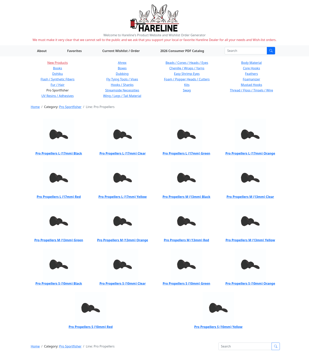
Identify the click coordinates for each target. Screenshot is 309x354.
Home (35, 107)
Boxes (122, 68)
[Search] (246, 50)
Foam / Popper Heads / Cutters (187, 79)
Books (57, 68)
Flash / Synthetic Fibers (57, 79)
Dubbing (122, 74)
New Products (57, 63)
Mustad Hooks (251, 85)
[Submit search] (271, 50)
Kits (186, 85)
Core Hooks (251, 68)
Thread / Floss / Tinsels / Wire (251, 90)
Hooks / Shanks (122, 85)
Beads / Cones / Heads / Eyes (187, 63)
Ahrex (122, 63)
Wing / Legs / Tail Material (122, 96)
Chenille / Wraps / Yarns (186, 68)
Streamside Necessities (122, 90)
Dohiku (57, 74)
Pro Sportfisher (70, 107)
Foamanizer (251, 79)
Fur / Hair (58, 85)
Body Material (251, 63)
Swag (187, 90)
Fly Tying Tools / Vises (122, 79)
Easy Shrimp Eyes (187, 74)
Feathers (251, 74)
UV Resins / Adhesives (57, 96)
